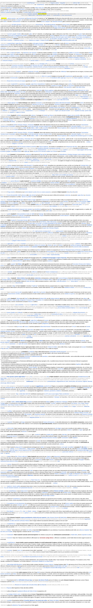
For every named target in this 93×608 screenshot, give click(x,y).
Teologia (2, 403)
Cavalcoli (13, 220)
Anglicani (85, 381)
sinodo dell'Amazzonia (32, 315)
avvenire (83, 203)
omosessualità (14, 77)
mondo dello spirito (77, 204)
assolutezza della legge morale (84, 450)
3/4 (73, 192)
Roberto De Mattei (52, 347)
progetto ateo (50, 434)
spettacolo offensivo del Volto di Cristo (27, 591)
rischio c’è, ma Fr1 (73, 475)
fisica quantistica (28, 66)
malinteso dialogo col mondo (81, 412)
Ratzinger (41, 214)
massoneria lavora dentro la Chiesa (9, 461)
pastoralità (65, 98)
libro (43, 203)
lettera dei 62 (24, 491)
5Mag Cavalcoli (31, 448)
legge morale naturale (59, 27)
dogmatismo (27, 259)
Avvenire (8, 45)
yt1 (32, 203)
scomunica (3, 48)
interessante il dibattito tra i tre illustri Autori (42, 561)
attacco (85, 298)
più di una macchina (82, 201)
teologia (86, 66)
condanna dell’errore (17, 260)
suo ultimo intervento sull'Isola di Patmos (19, 520)
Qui (84, 65)
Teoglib (70, 473)
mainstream (12, 343)
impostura (44, 225)
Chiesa (79, 109)
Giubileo (19, 34)
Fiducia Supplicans (62, 128)
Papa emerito (11, 192)
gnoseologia (86, 387)
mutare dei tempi (30, 281)
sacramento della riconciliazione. (81, 246)
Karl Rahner (43, 221)
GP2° (26, 505)
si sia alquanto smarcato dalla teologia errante (54, 567)
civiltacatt (20, 312)
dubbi (68, 486)
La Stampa (65, 508)
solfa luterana (22, 322)
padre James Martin (66, 37)
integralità (62, 3)
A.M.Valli (20, 143)
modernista (39, 90)
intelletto (13, 121)
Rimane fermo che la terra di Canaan (16, 81)
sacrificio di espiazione (76, 245)
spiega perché (18, 447)
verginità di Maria (10, 176)
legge (76, 95)
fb (29, 394)
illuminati (90, 381)
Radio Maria (74, 534)
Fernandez (67, 102)
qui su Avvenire (19, 304)
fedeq (9, 456)
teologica (39, 225)
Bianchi (23, 340)
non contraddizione (70, 184)
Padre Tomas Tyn (39, 7)
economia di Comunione (64, 306)
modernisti (30, 71)
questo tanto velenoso (67, 451)
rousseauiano (64, 437)
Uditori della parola (51, 221)
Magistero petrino (54, 3)
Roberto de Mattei (58, 491)
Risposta (9, 588)
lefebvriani (63, 71)
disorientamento (42, 149)
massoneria (38, 459)
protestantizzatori (51, 381)
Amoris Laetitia (80, 448)
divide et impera (11, 383)
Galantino (87, 530)
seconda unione (54, 506)
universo (72, 63)
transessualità (86, 29)
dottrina (44, 15)
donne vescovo (39, 317)
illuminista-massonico (47, 437)
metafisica (4, 182)
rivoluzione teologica (8, 60)
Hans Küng (10, 404)
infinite (23, 203)
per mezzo (19, 326)
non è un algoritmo (13, 203)
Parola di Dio (48, 159)
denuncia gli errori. (25, 217)
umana (52, 287)
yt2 (34, 203)
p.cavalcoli (31, 351)
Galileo (67, 66)
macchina (65, 201)
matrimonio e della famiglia (13, 300)
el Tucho (16, 129)
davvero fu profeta (26, 196)
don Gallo (29, 530)
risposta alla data (55, 254)
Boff (78, 567)
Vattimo (18, 52)
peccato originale (4, 342)
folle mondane (27, 414)
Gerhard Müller (57, 566)
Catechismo (57, 104)
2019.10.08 (10, 428)
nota (17, 102)
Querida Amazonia (61, 351)
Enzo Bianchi (10, 511)
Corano (26, 326)
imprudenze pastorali (40, 414)
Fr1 (32, 165)
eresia (6, 348)
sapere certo (71, 115)
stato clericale (32, 195)
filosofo (90, 52)
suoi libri (6, 10)
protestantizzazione (24, 358)
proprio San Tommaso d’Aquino (51, 228)
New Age (64, 434)
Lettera (5, 450)
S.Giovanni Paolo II (31, 300)
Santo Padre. (3, 378)
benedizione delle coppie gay (58, 77)
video (48, 517)
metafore (42, 329)
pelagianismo (45, 323)
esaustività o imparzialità (32, 13)
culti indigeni (58, 428)
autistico (64, 235)
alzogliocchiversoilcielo (13, 209)
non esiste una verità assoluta (73, 279)
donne (5, 21)
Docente (3, 7)
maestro (12, 54)
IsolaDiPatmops (31, 3)
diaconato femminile (32, 18)
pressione (84, 470)
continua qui (29, 381)
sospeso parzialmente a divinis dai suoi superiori (33, 517)
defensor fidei (76, 3)
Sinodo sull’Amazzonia (48, 422)
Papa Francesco (84, 96)
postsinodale (53, 351)
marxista (55, 437)
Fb (31, 376)
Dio (65, 329)
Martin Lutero (67, 492)
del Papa (65, 566)
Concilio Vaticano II (64, 215)
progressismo (29, 110)
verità (14, 124)
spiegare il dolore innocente (19, 240)
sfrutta (45, 99)
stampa (46, 231)
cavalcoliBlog (16, 320)
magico (81, 429)
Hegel (58, 279)
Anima (13, 206)
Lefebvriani (17, 93)
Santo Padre (27, 85)
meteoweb (10, 534)
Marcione (30, 475)
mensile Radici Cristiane (48, 495)
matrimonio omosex (19, 40)
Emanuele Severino (8, 120)
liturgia (23, 353)
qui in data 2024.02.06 (63, 99)
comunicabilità (33, 254)
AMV (31, 470)
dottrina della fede (59, 102)
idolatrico (69, 429)
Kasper (74, 406)
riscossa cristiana (15, 10)
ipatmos (9, 486)
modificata (40, 13)
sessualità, (69, 29)
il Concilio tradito (27, 12)
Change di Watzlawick (71, 118)
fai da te (85, 95)
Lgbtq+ (30, 34)
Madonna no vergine (34, 40)
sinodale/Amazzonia (83, 376)
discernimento (39, 24)
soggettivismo (39, 386)
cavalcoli (77, 243)
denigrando (23, 300)
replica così (38, 204)
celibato (2, 379)
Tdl (67, 564)
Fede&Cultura (63, 517)
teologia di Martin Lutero (14, 594)
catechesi (48, 15)
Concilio (37, 71)
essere (70, 120)
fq (48, 231)
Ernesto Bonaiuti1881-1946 (13, 195)
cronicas (10, 550)
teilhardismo (77, 473)
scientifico (77, 115)
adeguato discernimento (79, 312)
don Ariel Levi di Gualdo (6, 531)
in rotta (40, 49)
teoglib (19, 567)
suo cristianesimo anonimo (39, 12)
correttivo (17, 293)
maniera (50, 245)
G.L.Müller (23, 128)
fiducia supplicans (78, 77)
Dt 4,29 (74, 326)
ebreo (87, 329)
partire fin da (48, 386)
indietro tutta (37, 314)
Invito (13, 581)
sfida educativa (39, 15)
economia (77, 334)
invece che (60, 368)
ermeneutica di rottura (57, 314)
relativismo (46, 390)
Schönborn (20, 505)
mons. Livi (19, 550)
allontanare (62, 343)
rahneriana (27, 356)
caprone (7, 453)
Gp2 (24, 511)
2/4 (70, 192)
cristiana (72, 287)
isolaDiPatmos (11, 523)
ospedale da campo (79, 110)
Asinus (72, 281)
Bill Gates (21, 199)
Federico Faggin (32, 199)
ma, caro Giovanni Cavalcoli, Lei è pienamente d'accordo (18, 487)
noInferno (10, 40)
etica (34, 54)
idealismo (89, 225)
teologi (52, 298)
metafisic (55, 54)
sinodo (26, 162)
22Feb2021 (33, 220)
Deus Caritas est (57, 329)
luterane (52, 459)
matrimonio (67, 505)
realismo (24, 228)
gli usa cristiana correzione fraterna (66, 307)
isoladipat (10, 470)
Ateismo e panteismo (6, 12)
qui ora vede (18, 292)
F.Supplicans (14, 110)
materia (61, 204)
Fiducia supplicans (49, 90)
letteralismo (67, 68)
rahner (41, 340)
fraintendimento (63, 154)
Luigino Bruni (18, 43)
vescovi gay (3, 383)
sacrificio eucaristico (24, 246)
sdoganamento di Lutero (62, 381)
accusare (83, 347)
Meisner (30, 301)
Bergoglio (81, 459)
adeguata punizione (34, 417)
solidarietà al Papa (16, 605)
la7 (50, 231)
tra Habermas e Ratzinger (60, 401)
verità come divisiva (51, 60)
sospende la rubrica (86, 534)
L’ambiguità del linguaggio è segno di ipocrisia (54, 257)
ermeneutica (25, 279)
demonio (24, 431)
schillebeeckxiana (35, 356)
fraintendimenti (41, 84)
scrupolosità (3, 225)
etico (50, 206)
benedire (12, 148)
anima (70, 84)
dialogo (48, 401)
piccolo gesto (30, 275)
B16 (38, 572)
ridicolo (23, 63)
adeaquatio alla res (10, 387)
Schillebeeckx (63, 473)
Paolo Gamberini (28, 209)
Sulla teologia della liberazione (14, 564)
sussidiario (70, 447)
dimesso (24, 195)
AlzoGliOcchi (37, 209)
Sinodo (45, 165)
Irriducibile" (47, 203)
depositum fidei (12, 160)
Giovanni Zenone (54, 517)
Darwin (79, 253)
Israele (34, 81)
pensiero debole (35, 60)
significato (35, 159)
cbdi (58, 461)
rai (43, 231)
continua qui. (87, 77)
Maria (14, 573)
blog (14, 286)
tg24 (37, 231)
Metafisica (9, 7)
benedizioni (79, 38)
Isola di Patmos (35, 531)
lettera (42, 447)
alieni (38, 250)
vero (90, 259)
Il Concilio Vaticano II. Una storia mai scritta (35, 600)
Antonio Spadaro (11, 312)
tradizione (5, 110)
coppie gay (26, 151)
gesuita (52, 35)
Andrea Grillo (87, 48)
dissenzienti (22, 448)
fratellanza (67, 287)
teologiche (19, 20)
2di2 (50, 210)
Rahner (59, 26)
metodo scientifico (54, 182)
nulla (84, 120)
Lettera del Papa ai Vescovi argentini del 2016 (20, 450)
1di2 (47, 210)
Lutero (54, 245)
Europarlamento (69, 76)
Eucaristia (12, 451)
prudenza (50, 260)
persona (55, 26)
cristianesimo (78, 54)
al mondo (64, 472)
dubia (45, 154)
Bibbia (23, 334)
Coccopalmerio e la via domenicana (16, 503)
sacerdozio (45, 356)
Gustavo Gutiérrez (19, 404)
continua (2, 398)
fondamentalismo (56, 15)
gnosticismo (23, 84)
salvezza (31, 322)
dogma (59, 138)
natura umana (66, 24)
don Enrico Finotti (43, 580)
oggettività (22, 390)
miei (58, 13)
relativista (22, 98)
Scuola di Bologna (62, 278)
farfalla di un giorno (69, 293)
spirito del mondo (35, 160)
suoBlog (10, 411)
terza (89, 287)
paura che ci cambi (24, 168)
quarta (2, 289)
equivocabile (29, 337)
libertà (29, 511)
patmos (26, 512)
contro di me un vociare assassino (42, 192)
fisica (68, 181)
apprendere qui (88, 336)
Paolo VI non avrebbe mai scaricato (64, 174)
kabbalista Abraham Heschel (7, 331)
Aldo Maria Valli (24, 394)
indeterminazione (22, 189)
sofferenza (50, 232)
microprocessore (45, 199)
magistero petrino (31, 15)
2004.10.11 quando (46, 76)
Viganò (48, 456)
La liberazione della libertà (18, 9)
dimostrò (84, 223)
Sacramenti (39, 102)
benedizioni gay (81, 128)
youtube (10, 600)
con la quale (64, 447)
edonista (83, 340)
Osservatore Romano (22, 220)
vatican (9, 464)
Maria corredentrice (64, 394)
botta (48, 254)
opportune (87, 519)
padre (9, 214)
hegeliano (3, 226)
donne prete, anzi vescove (75, 381)
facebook (10, 199)
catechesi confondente (80, 59)
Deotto (63, 15)
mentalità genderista (50, 24)
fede (64, 138)
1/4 (67, 192)
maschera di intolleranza (13, 476)
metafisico (54, 206)
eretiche (66, 406)
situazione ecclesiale (87, 414)
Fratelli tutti (34, 286)
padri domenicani (68, 15)
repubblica (15, 199)
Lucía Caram (3, 40)
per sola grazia (37, 322)
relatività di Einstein (38, 66)
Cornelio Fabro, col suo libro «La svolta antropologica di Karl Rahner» (45, 223)
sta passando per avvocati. (36, 556)
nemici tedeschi (29, 192)
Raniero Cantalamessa (51, 271)
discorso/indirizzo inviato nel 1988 (25, 214)
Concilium (53, 403)
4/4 (76, 192)
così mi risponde (83, 307)
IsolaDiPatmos (40, 4)
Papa (41, 154)
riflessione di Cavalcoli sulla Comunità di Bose (26, 584)
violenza (33, 115)
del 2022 (57, 45)
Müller (89, 300)
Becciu (81, 530)
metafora (12, 112)
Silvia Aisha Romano (45, 326)
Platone (51, 115)
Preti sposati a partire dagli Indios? (16, 376)
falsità (19, 115)
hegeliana (78, 364)
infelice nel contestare (40, 245)
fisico (66, 206)
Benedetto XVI (39, 300)
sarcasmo (34, 246)
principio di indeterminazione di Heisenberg (53, 66)
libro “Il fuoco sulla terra (21, 456)
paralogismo (86, 98)
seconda (85, 287)
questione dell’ (36, 181)
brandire (67, 253)
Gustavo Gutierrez (48, 564)
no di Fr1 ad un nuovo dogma (51, 394)
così (70, 81)
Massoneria (57, 456)
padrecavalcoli (59, 231)
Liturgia (41, 215)
